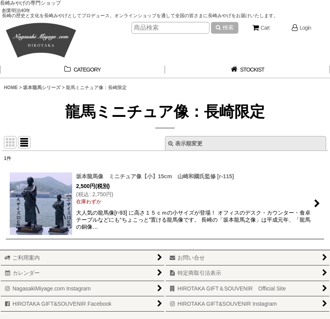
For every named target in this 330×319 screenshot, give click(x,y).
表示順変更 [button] (185, 143)
